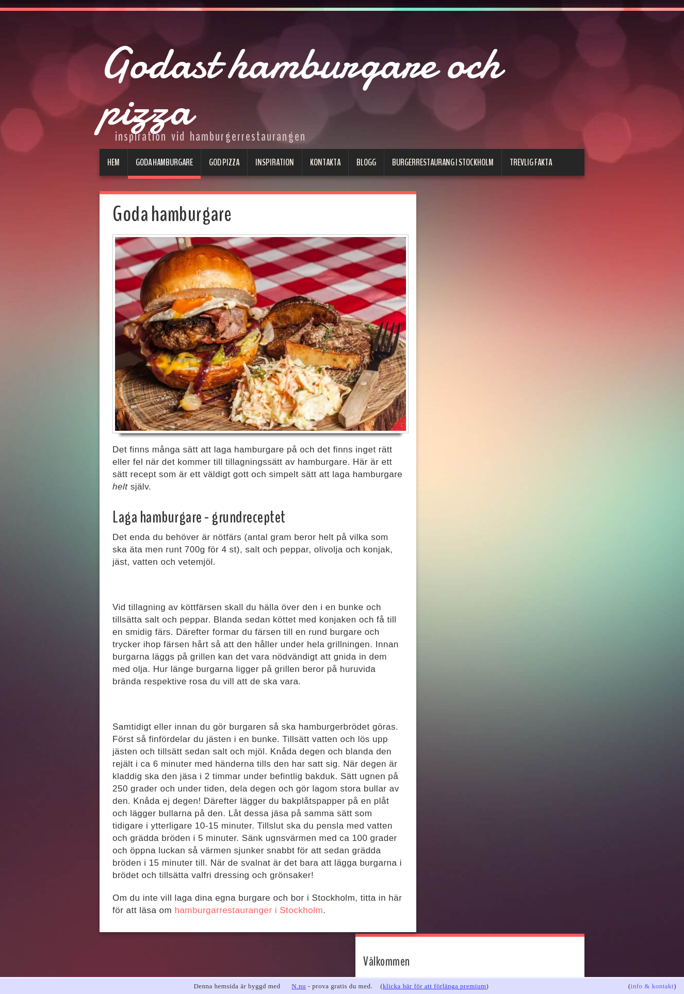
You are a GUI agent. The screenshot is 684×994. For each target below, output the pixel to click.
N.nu (298, 986)
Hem (113, 162)
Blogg (366, 162)
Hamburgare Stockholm (487, 374)
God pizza (224, 162)
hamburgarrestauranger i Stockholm (248, 910)
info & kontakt (652, 986)
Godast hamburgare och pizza (312, 83)
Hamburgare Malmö (479, 411)
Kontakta (325, 162)
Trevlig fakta (531, 162)
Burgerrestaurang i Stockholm (443, 162)
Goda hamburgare (164, 162)
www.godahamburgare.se (480, 253)
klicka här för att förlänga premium (434, 986)
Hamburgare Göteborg (485, 393)
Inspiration (274, 162)
